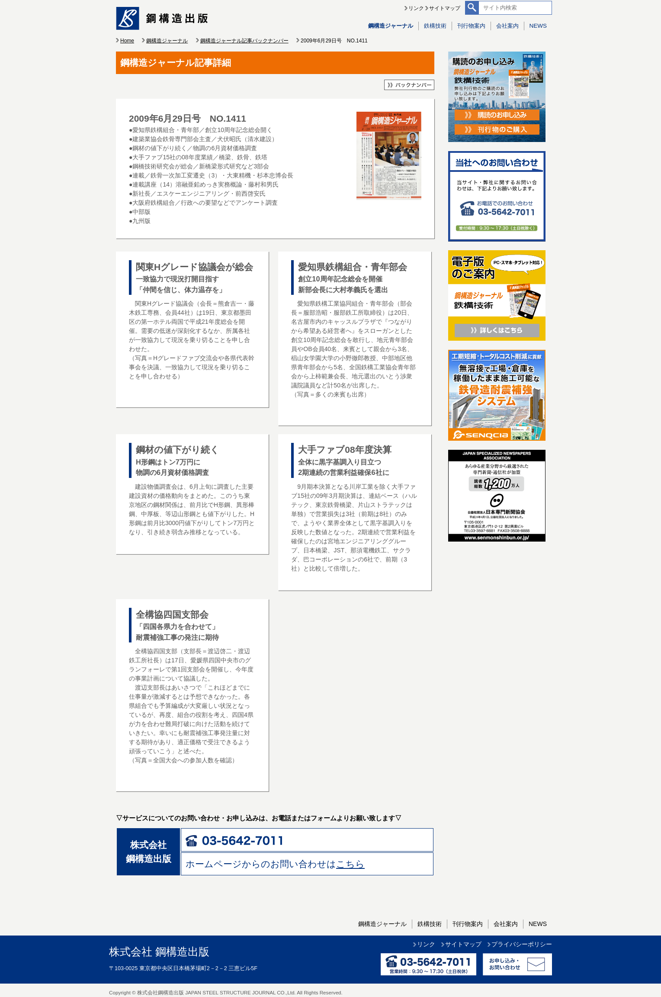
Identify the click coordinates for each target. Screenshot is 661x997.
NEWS (538, 26)
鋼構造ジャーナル (390, 26)
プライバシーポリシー (521, 944)
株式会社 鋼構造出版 (159, 952)
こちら (350, 864)
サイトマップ (444, 8)
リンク (416, 8)
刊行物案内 (471, 26)
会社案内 (507, 26)
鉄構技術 (435, 26)
